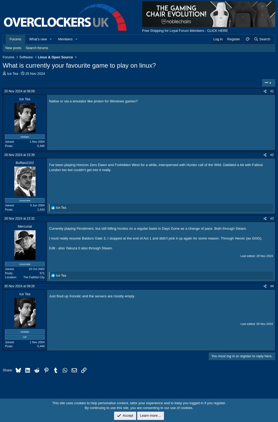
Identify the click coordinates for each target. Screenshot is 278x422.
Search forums (37, 48)
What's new (38, 39)
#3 (272, 218)
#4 (272, 286)
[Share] (265, 91)
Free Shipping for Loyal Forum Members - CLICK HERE (185, 31)
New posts (13, 48)
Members (65, 39)
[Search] (261, 39)
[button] (50, 39)
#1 (272, 91)
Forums (15, 39)
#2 (272, 155)
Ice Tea (12, 74)
